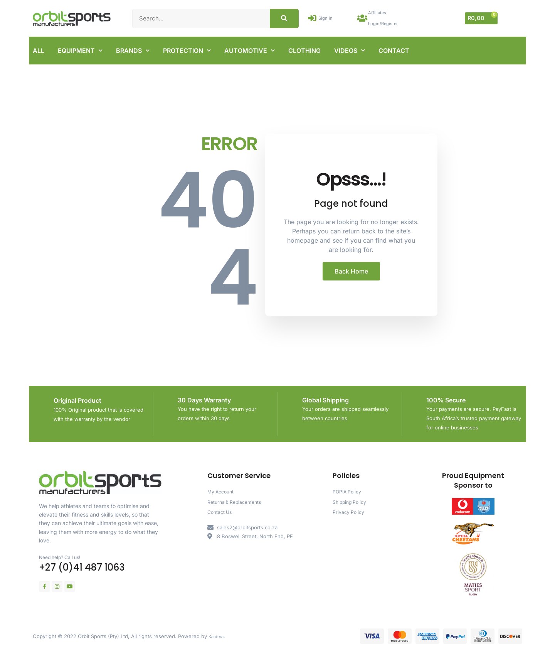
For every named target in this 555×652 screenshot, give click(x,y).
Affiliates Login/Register (388, 17)
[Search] (284, 17)
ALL (38, 48)
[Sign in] (313, 17)
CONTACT (393, 48)
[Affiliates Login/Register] (363, 17)
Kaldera (218, 634)
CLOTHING (304, 48)
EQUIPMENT (80, 48)
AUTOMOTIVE (249, 48)
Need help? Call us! (63, 555)
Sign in (329, 17)
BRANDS (133, 48)
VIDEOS (349, 48)
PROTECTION (187, 48)
